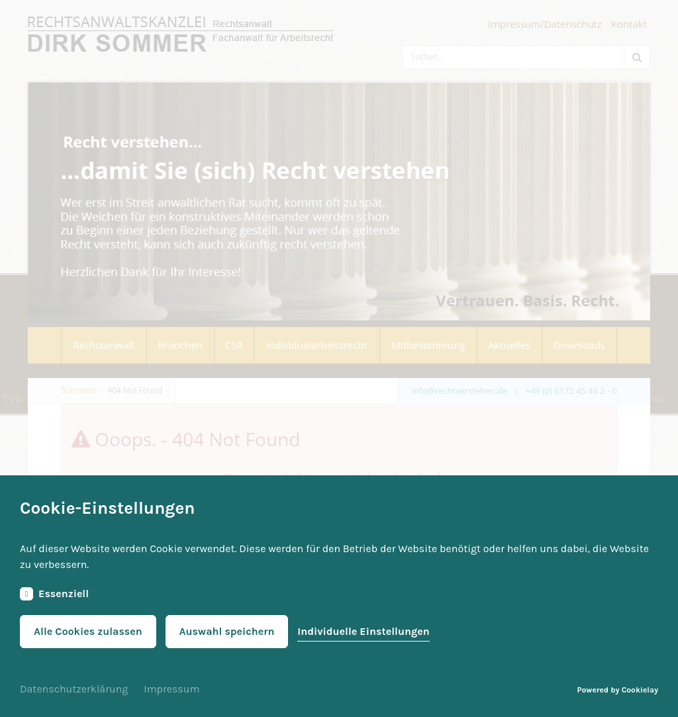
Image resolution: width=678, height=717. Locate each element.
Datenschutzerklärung (74, 689)
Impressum (171, 689)
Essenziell (54, 593)
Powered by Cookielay (617, 689)
